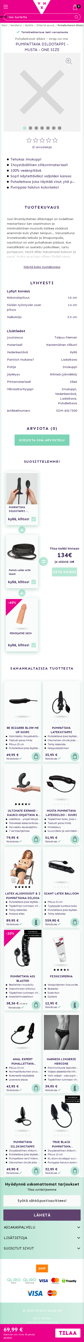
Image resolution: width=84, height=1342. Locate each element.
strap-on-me (58, 39)
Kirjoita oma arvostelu (42, 440)
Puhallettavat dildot (70, 25)
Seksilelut (16, 25)
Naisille (29, 25)
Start (4, 25)
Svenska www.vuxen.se (42, 1322)
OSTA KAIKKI (64, 572)
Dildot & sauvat (45, 25)
